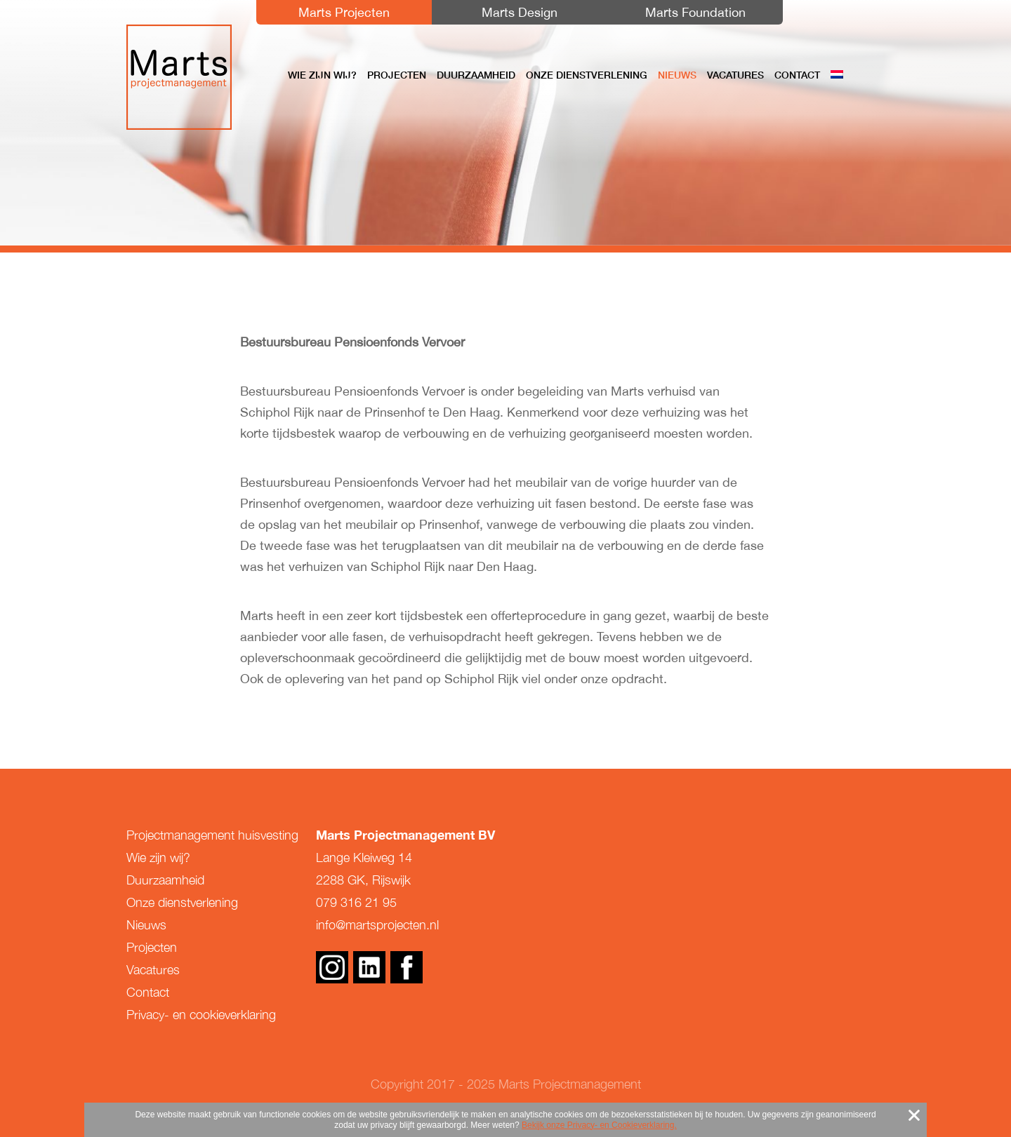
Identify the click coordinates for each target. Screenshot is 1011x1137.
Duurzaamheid (476, 75)
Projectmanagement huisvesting (212, 835)
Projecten (396, 75)
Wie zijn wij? (322, 75)
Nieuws (677, 75)
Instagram (332, 967)
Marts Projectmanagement (179, 77)
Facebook (406, 967)
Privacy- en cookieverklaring (201, 1014)
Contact (797, 75)
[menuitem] (837, 75)
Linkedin (369, 967)
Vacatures (735, 75)
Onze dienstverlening (586, 75)
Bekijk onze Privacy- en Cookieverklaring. (599, 1125)
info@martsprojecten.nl (377, 924)
